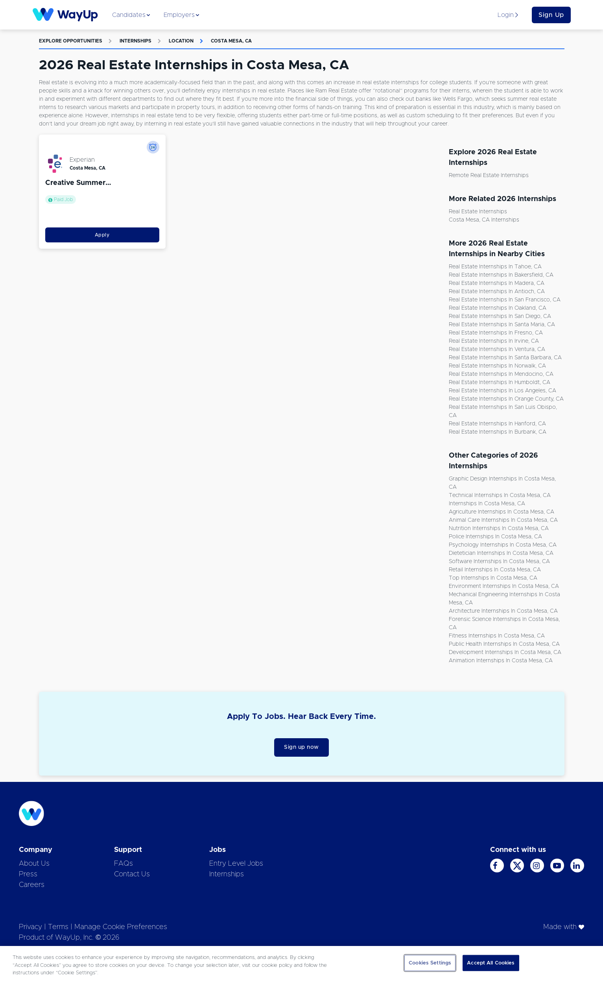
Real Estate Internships (478, 211)
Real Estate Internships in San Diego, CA (500, 316)
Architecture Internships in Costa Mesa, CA (503, 611)
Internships (135, 41)
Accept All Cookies (490, 962)
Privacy (30, 927)
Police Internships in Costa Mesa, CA (495, 536)
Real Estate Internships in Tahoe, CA (495, 267)
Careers (31, 885)
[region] (301, 963)
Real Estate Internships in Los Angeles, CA (502, 391)
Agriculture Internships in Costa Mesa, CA (501, 512)
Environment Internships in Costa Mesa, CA (504, 586)
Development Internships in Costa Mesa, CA (505, 652)
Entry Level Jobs (236, 863)
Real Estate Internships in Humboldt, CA (499, 382)
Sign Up (551, 15)
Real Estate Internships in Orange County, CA (506, 399)
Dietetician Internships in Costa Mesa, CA (501, 553)
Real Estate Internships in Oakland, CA (497, 308)
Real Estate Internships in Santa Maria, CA (502, 324)
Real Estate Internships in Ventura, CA (497, 349)
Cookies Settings (430, 962)
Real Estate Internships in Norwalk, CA (497, 366)
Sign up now (301, 747)
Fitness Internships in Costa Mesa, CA (497, 636)
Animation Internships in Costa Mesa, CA (501, 660)
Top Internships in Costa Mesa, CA (493, 578)
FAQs (123, 863)
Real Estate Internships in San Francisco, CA (505, 300)
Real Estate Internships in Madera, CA (496, 283)
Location (181, 41)
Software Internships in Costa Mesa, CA (499, 561)
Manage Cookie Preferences (120, 927)
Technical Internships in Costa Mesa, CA (500, 495)
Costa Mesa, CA (231, 41)
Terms (58, 927)
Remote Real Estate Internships (489, 175)
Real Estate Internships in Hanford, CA (497, 424)
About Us (34, 863)
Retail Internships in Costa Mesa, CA (495, 570)
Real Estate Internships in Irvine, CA (494, 341)
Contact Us (132, 874)
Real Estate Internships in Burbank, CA (497, 432)
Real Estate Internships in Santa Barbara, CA (505, 357)
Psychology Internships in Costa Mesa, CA (503, 545)
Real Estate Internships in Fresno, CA (496, 333)
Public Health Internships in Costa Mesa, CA (504, 644)
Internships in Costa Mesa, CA (487, 503)
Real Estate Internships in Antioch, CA (497, 291)
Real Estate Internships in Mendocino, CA (501, 374)
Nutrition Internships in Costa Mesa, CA (499, 528)
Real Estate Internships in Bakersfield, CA (501, 275)
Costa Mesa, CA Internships (484, 220)
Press (28, 874)
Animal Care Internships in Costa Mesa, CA (503, 520)
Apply (102, 235)
